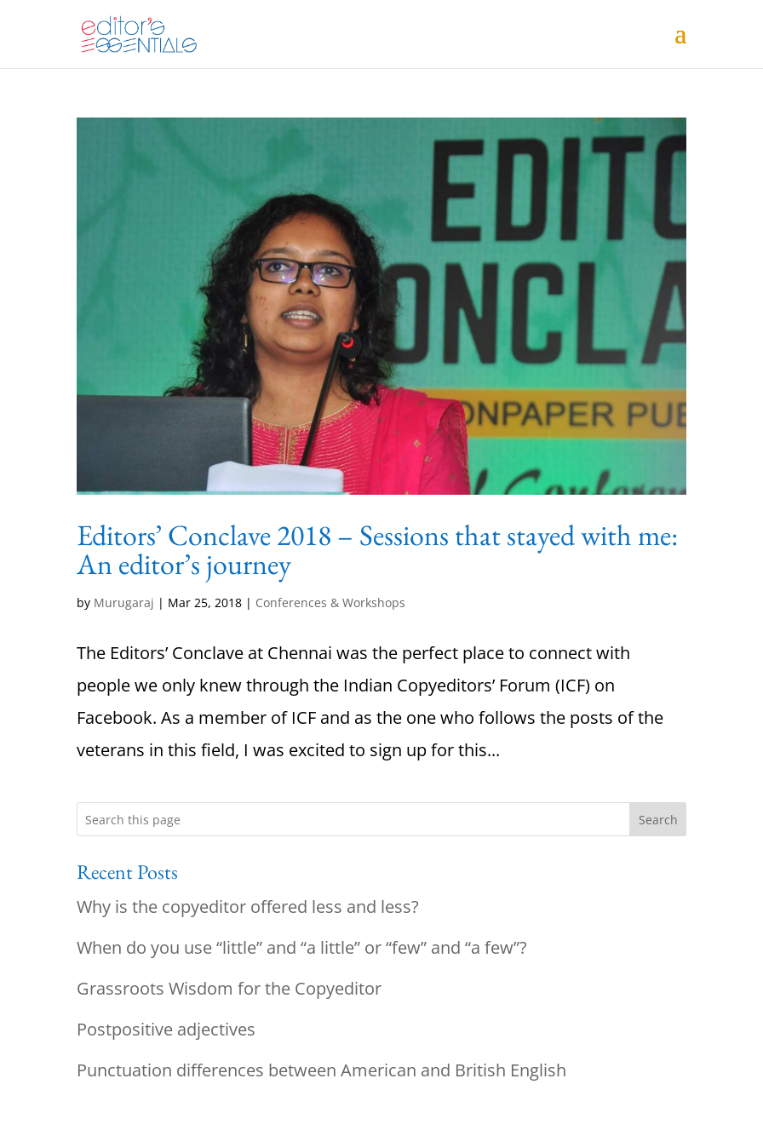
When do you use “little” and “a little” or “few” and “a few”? (302, 947)
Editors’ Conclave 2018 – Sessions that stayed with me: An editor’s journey (377, 549)
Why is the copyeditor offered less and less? (248, 906)
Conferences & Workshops (330, 602)
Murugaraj (124, 602)
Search (658, 820)
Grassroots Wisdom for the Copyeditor (229, 988)
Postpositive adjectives (166, 1029)
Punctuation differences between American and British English (321, 1070)
